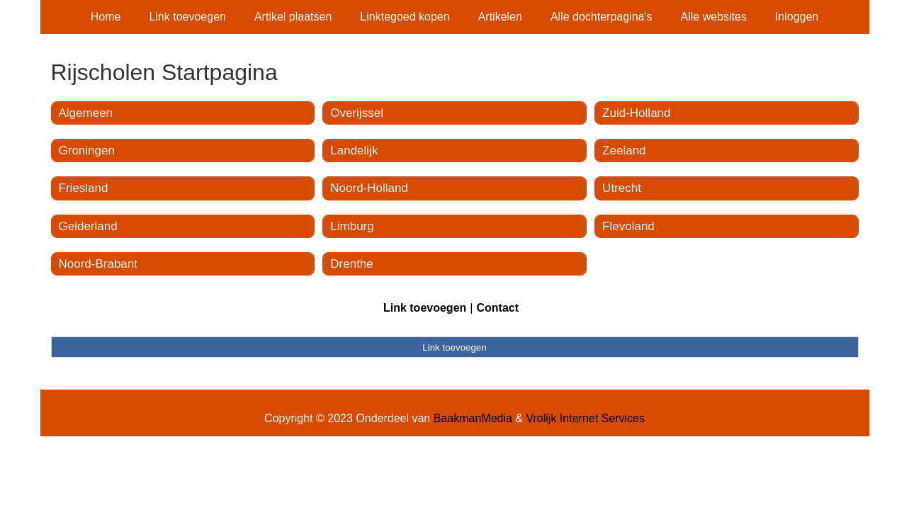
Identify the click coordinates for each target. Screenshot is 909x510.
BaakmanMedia (473, 418)
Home (106, 17)
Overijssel (356, 113)
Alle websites (714, 17)
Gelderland (88, 226)
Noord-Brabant (98, 264)
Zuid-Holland (636, 113)
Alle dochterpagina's (602, 17)
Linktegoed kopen (404, 17)
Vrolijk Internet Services (585, 418)
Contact (497, 308)
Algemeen (86, 113)
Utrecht (621, 188)
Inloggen (796, 17)
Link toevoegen (187, 17)
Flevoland (628, 226)
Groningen (87, 150)
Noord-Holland (369, 188)
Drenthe (351, 264)
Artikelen (500, 17)
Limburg (351, 226)
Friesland (83, 188)
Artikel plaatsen (293, 17)
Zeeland (623, 150)
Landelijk (354, 150)
